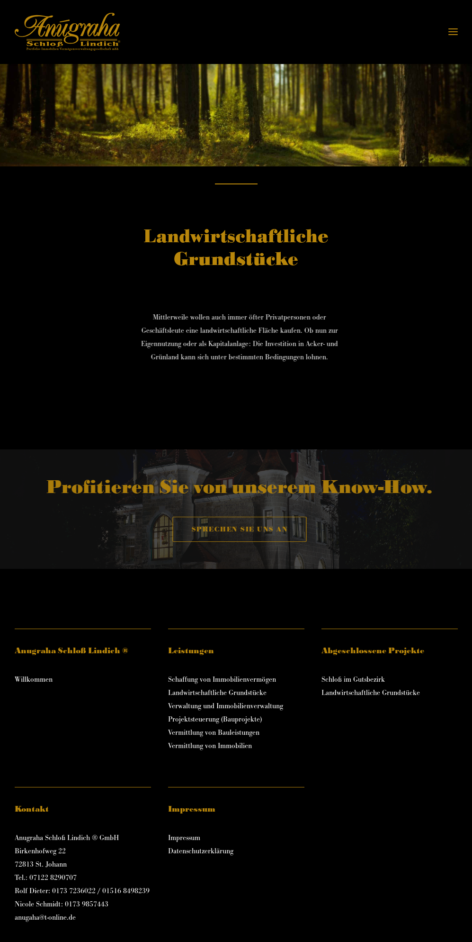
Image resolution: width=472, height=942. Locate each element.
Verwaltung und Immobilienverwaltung (225, 706)
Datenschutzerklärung (200, 851)
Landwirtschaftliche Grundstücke (217, 693)
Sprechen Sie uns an (258, 529)
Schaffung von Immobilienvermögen (222, 680)
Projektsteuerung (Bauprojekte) (215, 719)
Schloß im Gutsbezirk (353, 680)
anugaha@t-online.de (45, 918)
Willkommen (34, 680)
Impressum (184, 838)
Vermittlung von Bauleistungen (213, 733)
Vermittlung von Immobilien (210, 746)
